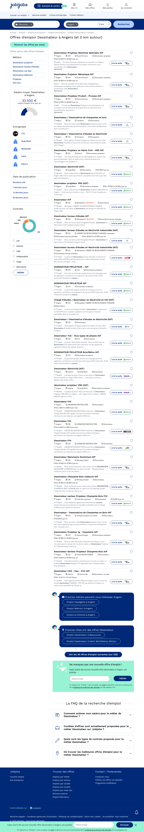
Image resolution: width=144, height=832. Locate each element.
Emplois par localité (61, 787)
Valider (20, 272)
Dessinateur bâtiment (23, 75)
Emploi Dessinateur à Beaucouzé (84, 635)
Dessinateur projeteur (23, 62)
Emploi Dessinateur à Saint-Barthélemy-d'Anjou (91, 641)
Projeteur (17, 79)
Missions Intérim (60, 793)
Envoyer (124, 825)
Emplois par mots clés (62, 790)
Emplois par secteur (62, 780)
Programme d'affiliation (105, 783)
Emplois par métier (61, 777)
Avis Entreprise (16, 780)
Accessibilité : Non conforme (115, 816)
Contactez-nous (102, 777)
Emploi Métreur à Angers (80, 608)
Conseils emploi (17, 777)
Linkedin (35, 808)
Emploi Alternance (61, 797)
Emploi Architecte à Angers (81, 615)
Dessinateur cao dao (22, 71)
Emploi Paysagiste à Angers (81, 602)
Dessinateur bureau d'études (26, 66)
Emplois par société (61, 783)
